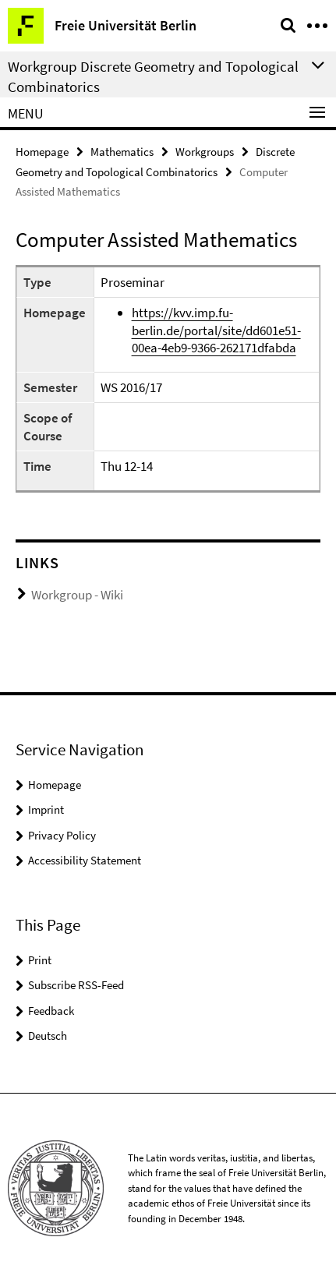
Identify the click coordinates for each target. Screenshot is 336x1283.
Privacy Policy (62, 835)
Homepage (42, 151)
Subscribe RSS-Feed (76, 984)
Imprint (46, 809)
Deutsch (47, 1035)
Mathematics (122, 151)
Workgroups (204, 151)
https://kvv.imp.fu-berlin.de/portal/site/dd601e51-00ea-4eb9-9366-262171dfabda (216, 330)
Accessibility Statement (84, 860)
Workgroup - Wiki (77, 594)
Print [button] (39, 960)
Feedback (51, 1010)
